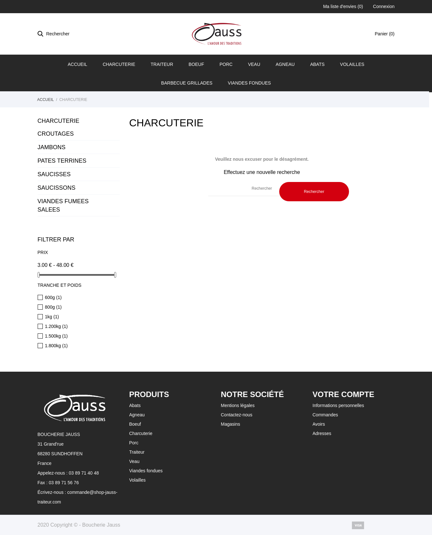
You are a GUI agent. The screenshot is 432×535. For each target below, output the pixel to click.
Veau (254, 64)
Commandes (325, 414)
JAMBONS (52, 147)
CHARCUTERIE (58, 121)
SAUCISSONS (57, 188)
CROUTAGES (56, 134)
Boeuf (196, 64)
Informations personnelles (338, 405)
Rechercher (314, 191)
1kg (52, 316)
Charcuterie (119, 64)
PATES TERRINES (62, 161)
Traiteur (162, 64)
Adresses (322, 433)
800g (53, 307)
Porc (225, 64)
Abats (317, 64)
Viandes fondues (249, 83)
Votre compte (343, 394)
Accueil (77, 64)
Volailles (352, 64)
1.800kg (56, 345)
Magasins (230, 424)
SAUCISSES (54, 174)
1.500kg (56, 336)
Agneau (285, 64)
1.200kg (56, 326)
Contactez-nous (237, 414)
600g (53, 297)
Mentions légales (238, 405)
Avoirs (319, 424)
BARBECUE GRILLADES (187, 83)
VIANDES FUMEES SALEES (63, 205)
